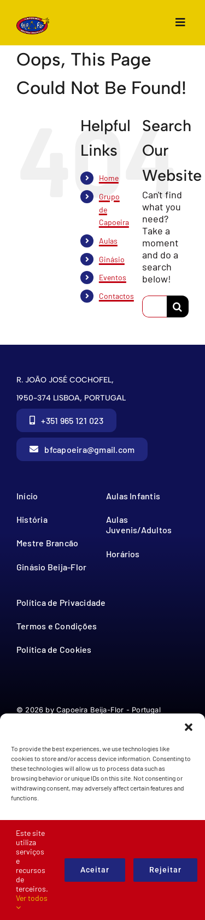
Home (109, 177)
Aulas (108, 240)
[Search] (178, 306)
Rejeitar (165, 869)
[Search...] (154, 306)
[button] (188, 727)
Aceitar (94, 869)
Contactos (116, 295)
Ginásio (112, 259)
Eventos (112, 277)
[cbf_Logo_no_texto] (32, 21)
